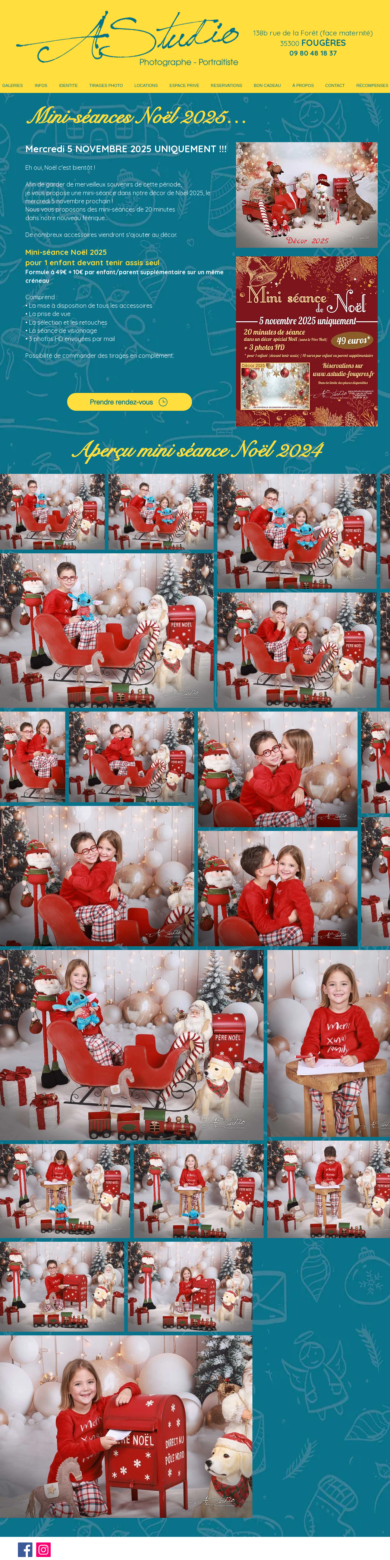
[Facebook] (25, 1549)
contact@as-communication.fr (332, 1547)
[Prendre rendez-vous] (129, 402)
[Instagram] (43, 1549)
